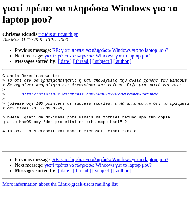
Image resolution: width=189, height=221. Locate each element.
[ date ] (65, 61)
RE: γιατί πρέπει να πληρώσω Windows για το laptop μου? (110, 50)
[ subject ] (102, 61)
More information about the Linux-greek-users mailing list (60, 198)
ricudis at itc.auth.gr (58, 34)
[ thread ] (82, 61)
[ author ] (122, 61)
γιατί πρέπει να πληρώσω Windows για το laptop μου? (98, 55)
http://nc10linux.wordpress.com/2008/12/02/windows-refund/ (89, 98)
